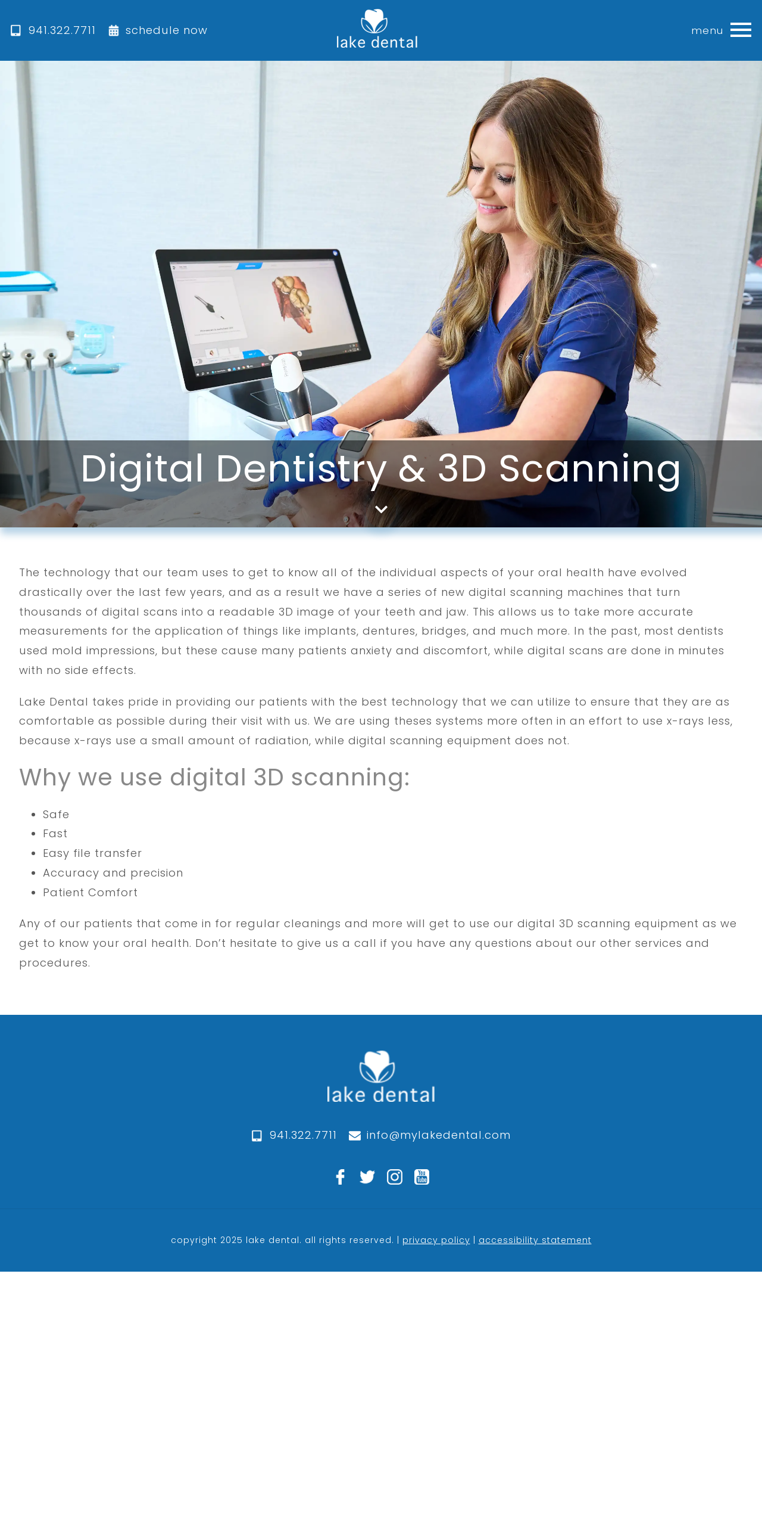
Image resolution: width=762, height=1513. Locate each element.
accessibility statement (535, 1240)
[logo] (381, 1088)
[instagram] (394, 1177)
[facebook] (340, 1177)
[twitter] (367, 1177)
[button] (740, 30)
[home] (377, 30)
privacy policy (436, 1240)
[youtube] (422, 1177)
